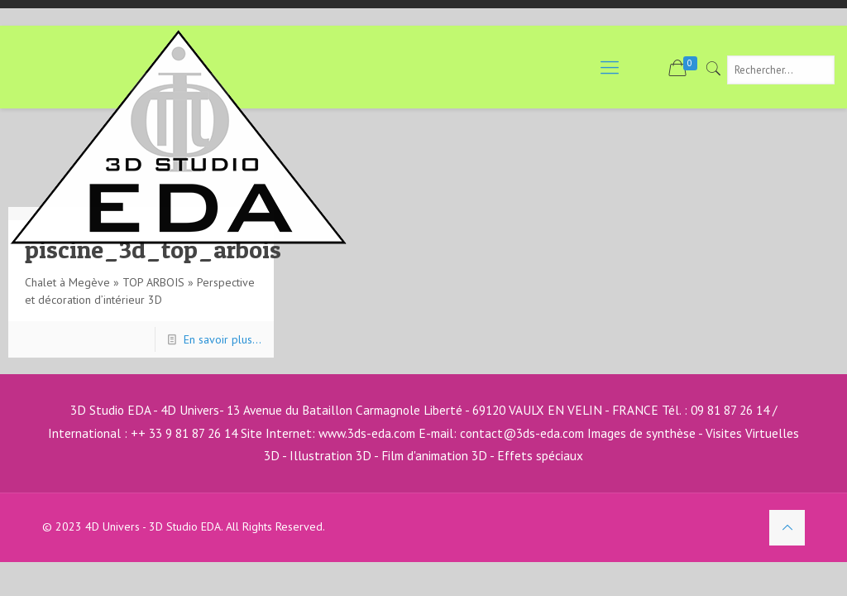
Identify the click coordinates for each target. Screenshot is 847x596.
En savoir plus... (222, 339)
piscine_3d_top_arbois (153, 249)
